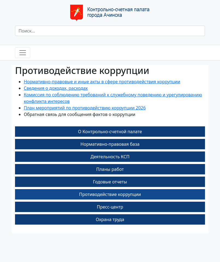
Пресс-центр (110, 207)
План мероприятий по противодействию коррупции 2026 (85, 108)
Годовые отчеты (110, 182)
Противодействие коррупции (110, 194)
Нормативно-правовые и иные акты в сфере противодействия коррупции (102, 82)
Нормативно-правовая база (110, 144)
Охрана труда (110, 219)
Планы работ (110, 169)
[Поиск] (110, 31)
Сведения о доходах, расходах (56, 88)
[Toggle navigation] (22, 52)
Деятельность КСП (110, 157)
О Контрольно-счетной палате (110, 132)
